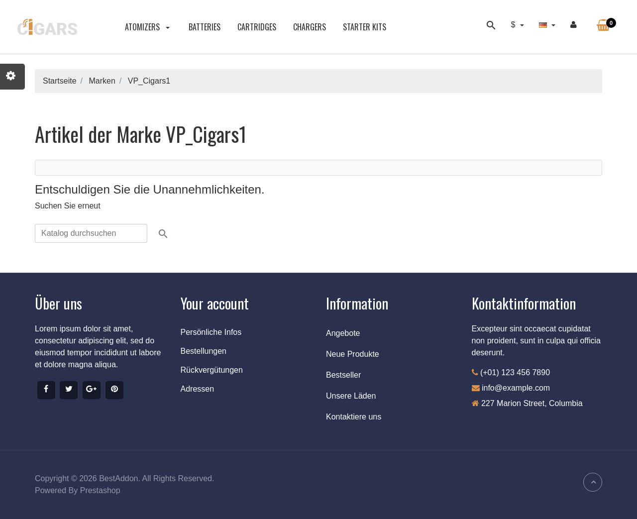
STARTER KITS (364, 27)
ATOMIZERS (148, 27)
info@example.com (516, 388)
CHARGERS (309, 27)
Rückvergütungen (212, 370)
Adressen (197, 389)
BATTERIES (204, 27)
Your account (215, 303)
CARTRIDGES (256, 27)
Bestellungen (204, 351)
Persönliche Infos (211, 332)
